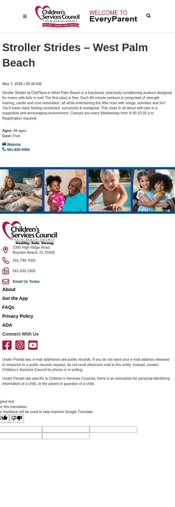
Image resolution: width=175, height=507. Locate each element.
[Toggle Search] (148, 16)
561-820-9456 (16, 149)
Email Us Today (26, 281)
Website (11, 144)
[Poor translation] (16, 418)
